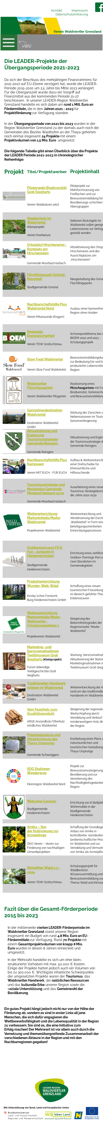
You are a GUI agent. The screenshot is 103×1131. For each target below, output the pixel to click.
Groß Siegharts (38, 192)
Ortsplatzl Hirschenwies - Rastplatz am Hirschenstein (47, 249)
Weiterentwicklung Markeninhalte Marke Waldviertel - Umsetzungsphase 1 (43, 619)
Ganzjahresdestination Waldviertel (44, 412)
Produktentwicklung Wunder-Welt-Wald (43, 583)
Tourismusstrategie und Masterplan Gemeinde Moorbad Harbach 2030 (46, 489)
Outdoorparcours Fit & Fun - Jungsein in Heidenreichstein (44, 552)
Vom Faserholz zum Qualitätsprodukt (42, 711)
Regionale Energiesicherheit (41, 334)
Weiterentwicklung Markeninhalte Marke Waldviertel (43, 518)
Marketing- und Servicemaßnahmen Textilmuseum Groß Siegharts (43, 653)
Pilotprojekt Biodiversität (47, 188)
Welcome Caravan (42, 801)
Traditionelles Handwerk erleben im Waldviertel (46, 685)
